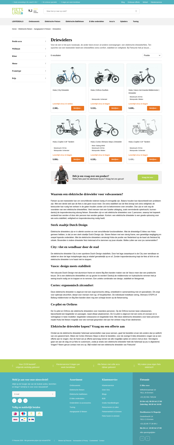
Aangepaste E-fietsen (78, 411)
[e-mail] (34, 394)
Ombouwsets (75, 385)
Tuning (72, 407)
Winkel (145, 2)
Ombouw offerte (134, 2)
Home (14, 29)
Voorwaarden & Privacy (80, 440)
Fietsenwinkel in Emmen (112, 411)
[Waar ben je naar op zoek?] (92, 11)
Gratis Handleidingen (110, 403)
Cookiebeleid (93, 440)
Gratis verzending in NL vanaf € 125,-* (26, 2)
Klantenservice (156, 2)
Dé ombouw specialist (50, 2)
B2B (103, 398)
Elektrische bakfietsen (78, 394)
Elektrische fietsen (77, 390)
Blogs (104, 394)
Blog (123, 2)
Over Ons (106, 390)
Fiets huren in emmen (111, 416)
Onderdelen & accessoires (80, 403)
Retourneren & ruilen (110, 407)
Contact (101, 440)
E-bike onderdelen (77, 398)
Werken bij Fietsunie (65, 440)
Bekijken (77, 108)
